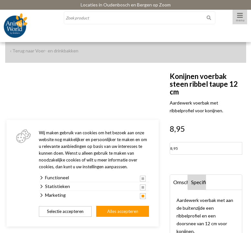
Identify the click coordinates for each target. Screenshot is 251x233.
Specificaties (198, 182)
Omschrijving (180, 182)
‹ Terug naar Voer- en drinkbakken (44, 50)
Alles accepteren (122, 211)
